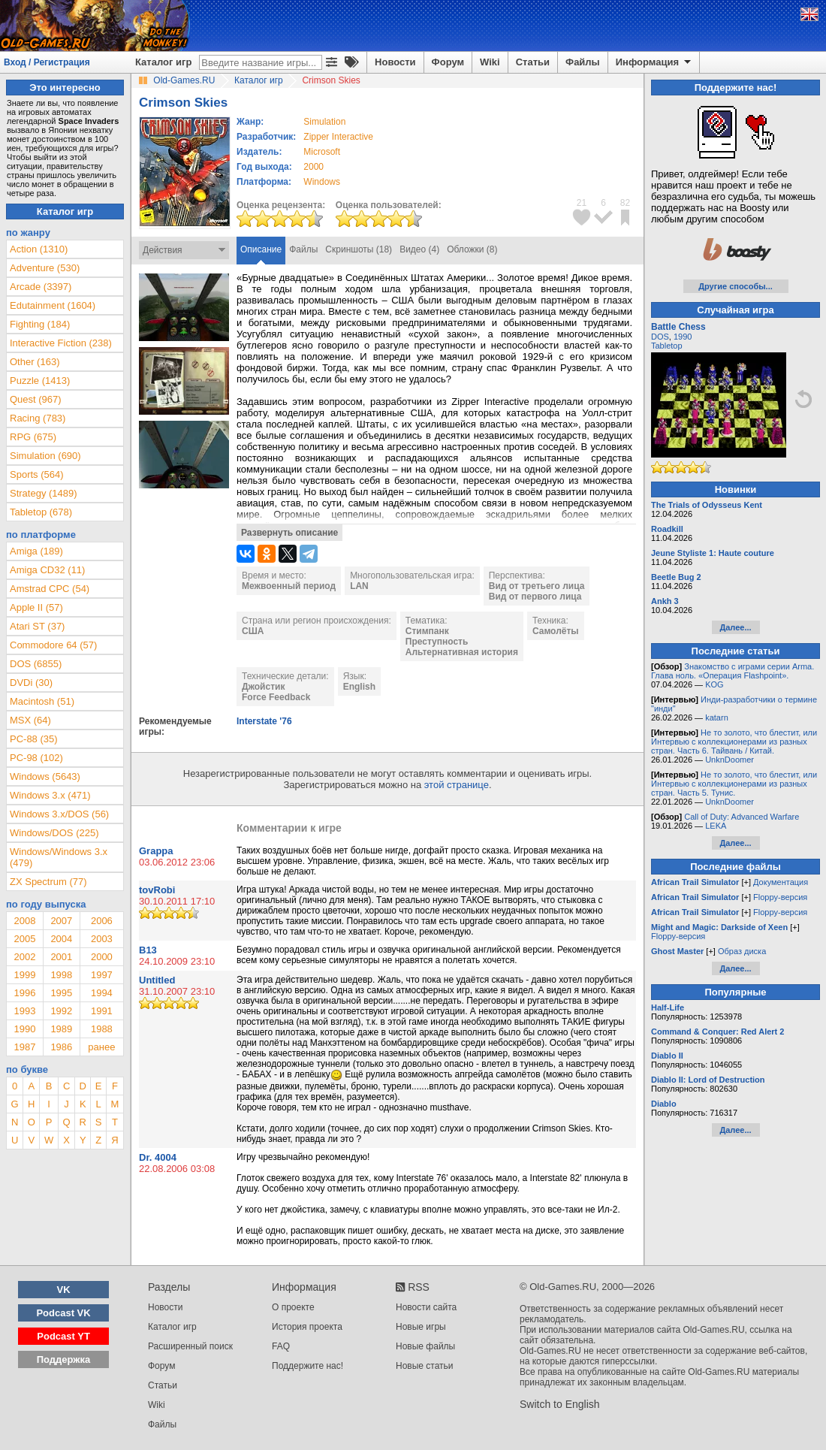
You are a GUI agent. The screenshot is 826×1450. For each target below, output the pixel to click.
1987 (24, 1047)
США (253, 631)
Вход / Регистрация (47, 62)
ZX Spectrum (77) (48, 881)
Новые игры (421, 1327)
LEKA (715, 825)
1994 (102, 992)
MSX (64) (30, 720)
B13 (148, 950)
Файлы (582, 62)
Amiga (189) (36, 551)
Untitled (157, 980)
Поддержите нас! (307, 1366)
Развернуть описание (289, 532)
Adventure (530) (45, 267)
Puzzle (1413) (40, 380)
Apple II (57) (36, 607)
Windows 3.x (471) (50, 795)
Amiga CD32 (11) (47, 569)
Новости (395, 62)
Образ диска (742, 951)
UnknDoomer (729, 759)
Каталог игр (163, 62)
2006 (102, 920)
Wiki (490, 62)
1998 (61, 974)
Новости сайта (426, 1307)
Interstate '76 (264, 721)
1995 (61, 992)
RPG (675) (33, 437)
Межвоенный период (289, 586)
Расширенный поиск (190, 1346)
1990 (24, 1029)
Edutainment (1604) (52, 305)
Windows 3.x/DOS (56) (59, 814)
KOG (714, 684)
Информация (654, 62)
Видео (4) (419, 249)
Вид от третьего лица (537, 586)
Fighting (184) (40, 324)
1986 (61, 1047)
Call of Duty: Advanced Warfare (741, 816)
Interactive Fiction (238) (61, 343)
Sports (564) (37, 474)
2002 (24, 956)
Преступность (437, 641)
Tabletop (667, 345)
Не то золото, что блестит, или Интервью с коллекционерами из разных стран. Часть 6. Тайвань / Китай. (734, 741)
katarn (716, 717)
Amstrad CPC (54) (49, 588)
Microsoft (321, 152)
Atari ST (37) (37, 626)
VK (64, 1289)
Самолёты (555, 631)
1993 (24, 1011)
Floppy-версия (780, 897)
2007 (61, 920)
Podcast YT (63, 1336)
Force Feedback (276, 697)
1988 (102, 1029)
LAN (359, 586)
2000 (313, 167)
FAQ (281, 1346)
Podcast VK (63, 1313)
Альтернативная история (461, 652)
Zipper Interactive (338, 136)
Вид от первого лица (535, 596)
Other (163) (34, 361)
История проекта (307, 1327)
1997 (102, 974)
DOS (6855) (36, 663)
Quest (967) (36, 399)
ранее (101, 1047)
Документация (780, 882)
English (359, 686)
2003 (102, 938)
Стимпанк (427, 631)
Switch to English (560, 1404)
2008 (24, 920)
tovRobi (157, 890)
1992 (61, 1011)
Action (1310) (39, 249)
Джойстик (263, 686)
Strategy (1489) (43, 493)
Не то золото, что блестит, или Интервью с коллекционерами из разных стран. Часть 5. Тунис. (734, 783)
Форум (448, 62)
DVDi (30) (31, 682)
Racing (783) (37, 418)
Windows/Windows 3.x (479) (58, 857)
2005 (24, 938)
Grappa (156, 850)
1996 (24, 992)
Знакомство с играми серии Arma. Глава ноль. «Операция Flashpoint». (732, 671)
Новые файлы (425, 1346)
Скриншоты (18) (358, 249)
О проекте (293, 1307)
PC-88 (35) (34, 739)
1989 (61, 1029)
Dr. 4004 (157, 1157)
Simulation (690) (45, 455)
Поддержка (64, 1359)
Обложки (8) (472, 249)
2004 (61, 938)
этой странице (456, 784)
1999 (24, 974)
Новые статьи (425, 1366)
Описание (261, 249)
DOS (660, 336)
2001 (61, 956)
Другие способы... (735, 286)
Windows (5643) (45, 776)
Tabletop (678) (41, 512)
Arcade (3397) (40, 286)
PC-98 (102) (36, 757)
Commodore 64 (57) (53, 645)
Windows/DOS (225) (54, 832)
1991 (102, 1011)
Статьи (533, 62)
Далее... (735, 627)
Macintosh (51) (42, 701)
